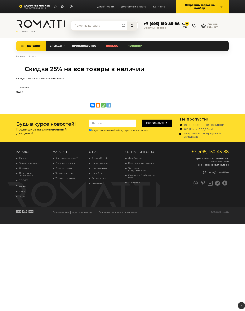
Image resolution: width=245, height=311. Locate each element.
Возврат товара (64, 168)
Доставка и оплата (133, 6)
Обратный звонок (155, 28)
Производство (84, 45)
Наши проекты (100, 163)
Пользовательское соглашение (118, 212)
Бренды (56, 45)
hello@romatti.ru (216, 172)
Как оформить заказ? (67, 158)
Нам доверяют (100, 168)
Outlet (22, 197)
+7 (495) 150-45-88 (162, 24)
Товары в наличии (29, 163)
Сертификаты (99, 178)
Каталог (34, 45)
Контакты (159, 6)
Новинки (135, 45)
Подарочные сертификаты (26, 174)
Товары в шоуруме (66, 178)
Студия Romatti (100, 158)
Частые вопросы (64, 173)
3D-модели (134, 182)
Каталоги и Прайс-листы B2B (141, 176)
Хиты (22, 192)
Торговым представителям (137, 169)
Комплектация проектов (141, 163)
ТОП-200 (23, 180)
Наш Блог (97, 173)
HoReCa (112, 45)
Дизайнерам (105, 6)
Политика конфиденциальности (72, 212)
